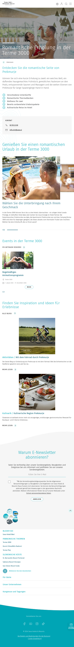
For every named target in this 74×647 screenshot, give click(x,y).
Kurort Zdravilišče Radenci (12, 546)
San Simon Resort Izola (11, 566)
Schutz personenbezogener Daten (38, 493)
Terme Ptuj (7, 550)
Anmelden (37, 499)
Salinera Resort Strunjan (12, 562)
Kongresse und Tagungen (14, 591)
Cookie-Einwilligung (34, 639)
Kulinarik (6, 413)
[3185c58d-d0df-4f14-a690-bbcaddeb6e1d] (37, 475)
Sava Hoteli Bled (8, 534)
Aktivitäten (7, 357)
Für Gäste (7, 577)
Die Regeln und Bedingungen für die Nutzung (34, 636)
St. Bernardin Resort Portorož (13, 558)
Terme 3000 (7, 542)
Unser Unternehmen (12, 584)
